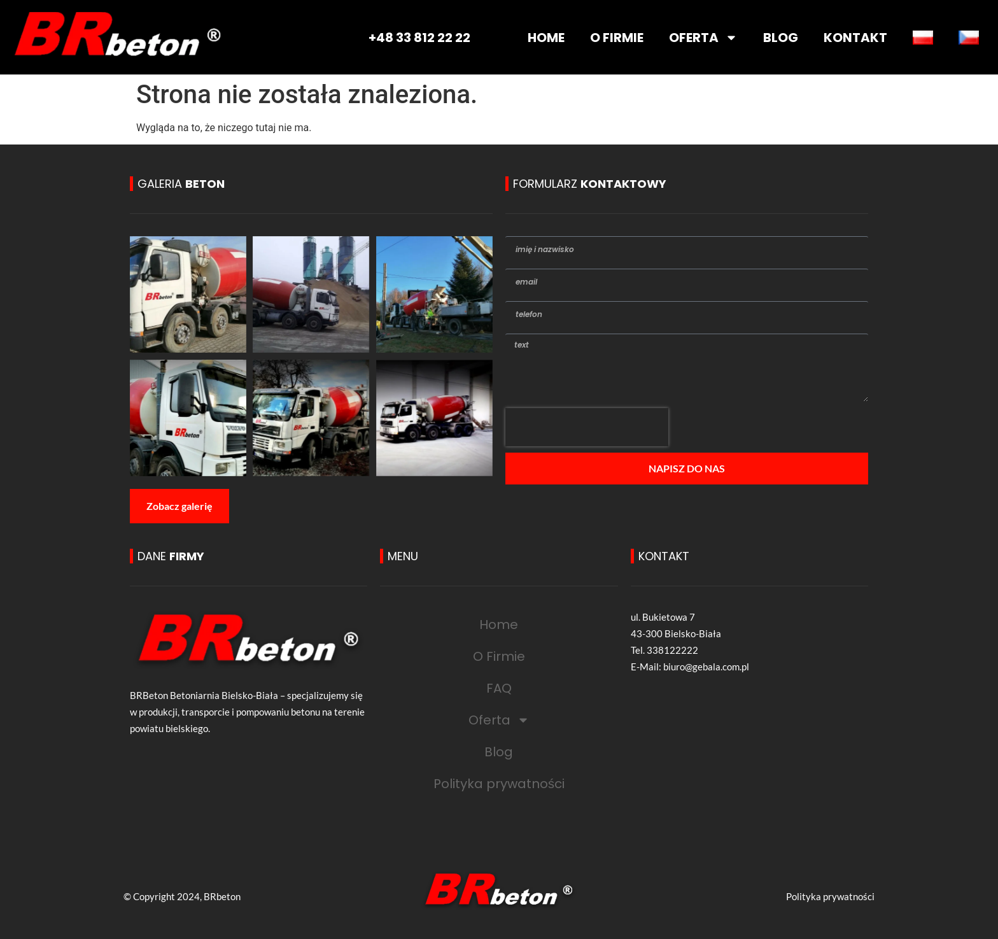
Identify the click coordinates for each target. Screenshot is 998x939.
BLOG (780, 37)
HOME (546, 37)
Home (498, 624)
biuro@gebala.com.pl (706, 666)
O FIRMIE (616, 37)
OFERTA (703, 37)
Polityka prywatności (499, 784)
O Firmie (499, 656)
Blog (498, 752)
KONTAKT (855, 37)
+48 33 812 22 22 (419, 37)
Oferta (499, 720)
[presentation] (586, 427)
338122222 (672, 650)
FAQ (499, 688)
